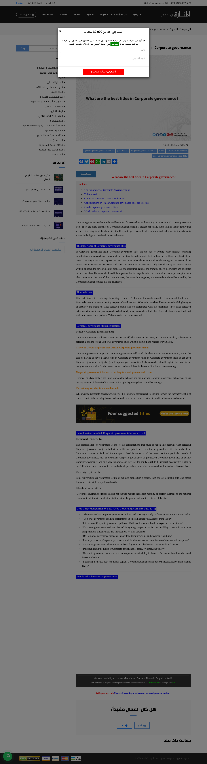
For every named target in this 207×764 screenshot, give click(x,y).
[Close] (60, 31)
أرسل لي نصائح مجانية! (103, 72)
